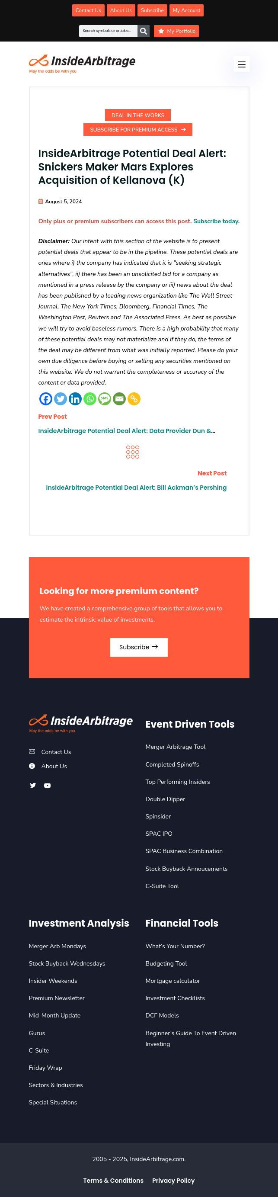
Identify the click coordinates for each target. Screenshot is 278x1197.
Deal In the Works (138, 115)
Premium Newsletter (57, 998)
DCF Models (162, 1015)
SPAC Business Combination (184, 851)
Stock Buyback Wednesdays (67, 964)
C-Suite (39, 1050)
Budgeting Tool (166, 964)
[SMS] (104, 398)
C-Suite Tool (162, 886)
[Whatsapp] (89, 398)
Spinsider (158, 816)
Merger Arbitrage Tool (176, 747)
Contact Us (56, 752)
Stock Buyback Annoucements (187, 869)
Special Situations (53, 1102)
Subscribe (139, 647)
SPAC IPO (159, 834)
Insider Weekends (53, 981)
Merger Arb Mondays (57, 946)
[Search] (143, 31)
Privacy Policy (173, 1180)
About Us (54, 766)
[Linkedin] (75, 398)
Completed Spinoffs (172, 765)
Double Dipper (165, 799)
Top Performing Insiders (178, 782)
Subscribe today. (216, 221)
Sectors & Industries (56, 1085)
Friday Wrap (45, 1068)
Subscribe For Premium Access (137, 129)
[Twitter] (60, 398)
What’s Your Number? (175, 946)
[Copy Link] (134, 398)
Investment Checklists (175, 998)
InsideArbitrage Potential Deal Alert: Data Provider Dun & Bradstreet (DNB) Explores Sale (124, 435)
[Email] (119, 398)
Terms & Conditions (113, 1180)
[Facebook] (45, 398)
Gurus (37, 1033)
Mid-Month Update (55, 1015)
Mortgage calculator (173, 981)
